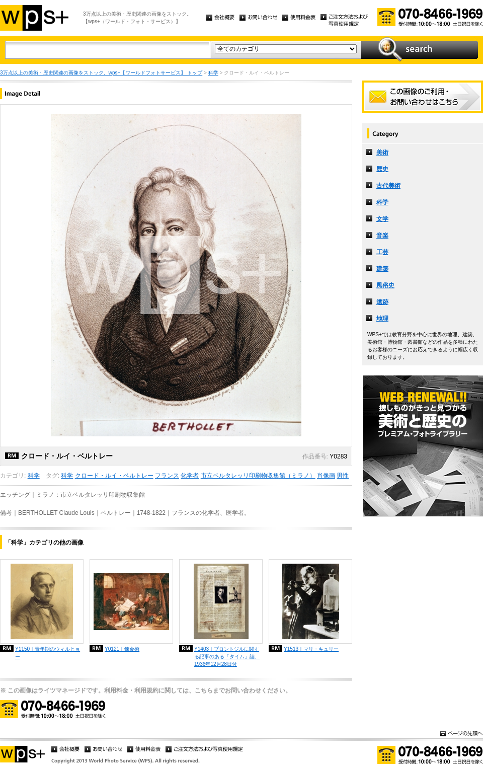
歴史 (382, 169)
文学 (382, 218)
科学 (213, 72)
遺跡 (382, 301)
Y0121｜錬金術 (122, 649)
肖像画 (326, 475)
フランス (167, 475)
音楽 (382, 235)
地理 (382, 318)
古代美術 (388, 185)
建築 (382, 268)
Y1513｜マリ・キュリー (311, 649)
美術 (382, 152)
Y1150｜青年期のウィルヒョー (47, 652)
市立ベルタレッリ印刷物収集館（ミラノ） (258, 475)
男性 (343, 475)
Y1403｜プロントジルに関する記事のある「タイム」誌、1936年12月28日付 (227, 656)
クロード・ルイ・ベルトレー (114, 475)
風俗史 (385, 285)
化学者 (190, 475)
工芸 (382, 252)
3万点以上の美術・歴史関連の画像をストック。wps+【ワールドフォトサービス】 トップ (101, 72)
